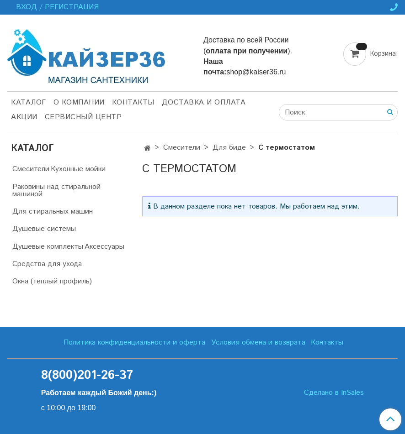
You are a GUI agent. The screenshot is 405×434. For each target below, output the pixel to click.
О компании (79, 102)
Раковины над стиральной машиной (56, 190)
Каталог (28, 102)
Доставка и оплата (204, 102)
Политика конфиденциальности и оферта (134, 342)
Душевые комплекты (47, 246)
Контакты (133, 102)
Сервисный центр (83, 117)
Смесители (181, 147)
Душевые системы (44, 229)
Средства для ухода (47, 264)
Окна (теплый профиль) (52, 281)
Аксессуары (104, 246)
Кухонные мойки (78, 169)
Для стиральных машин (52, 211)
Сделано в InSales (334, 393)
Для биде (229, 147)
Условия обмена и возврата (258, 342)
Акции (24, 117)
